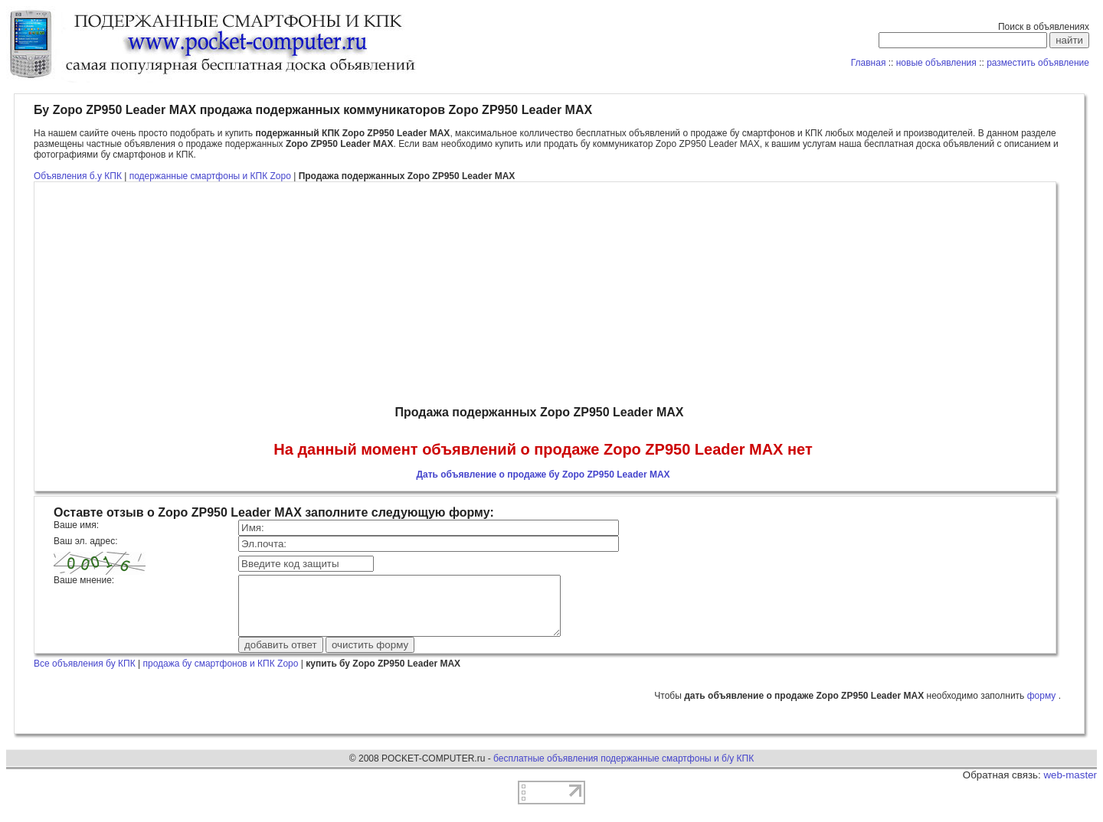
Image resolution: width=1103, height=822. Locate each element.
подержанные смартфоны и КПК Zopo (211, 176)
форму (1043, 707)
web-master (1070, 786)
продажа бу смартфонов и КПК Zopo (220, 675)
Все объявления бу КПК (85, 675)
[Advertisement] (543, 294)
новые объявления (936, 62)
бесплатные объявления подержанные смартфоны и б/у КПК (623, 770)
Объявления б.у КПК (78, 176)
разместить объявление (1038, 62)
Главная (868, 62)
